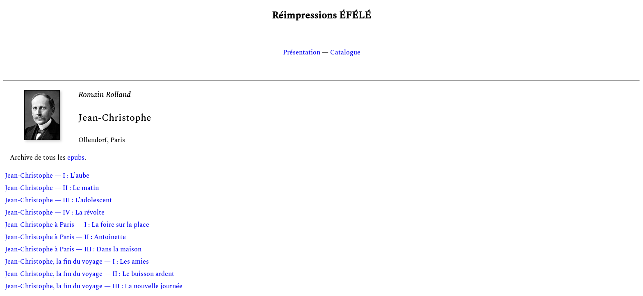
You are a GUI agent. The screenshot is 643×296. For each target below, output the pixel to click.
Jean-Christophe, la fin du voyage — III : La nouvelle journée (93, 286)
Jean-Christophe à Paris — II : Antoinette (65, 237)
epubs (75, 158)
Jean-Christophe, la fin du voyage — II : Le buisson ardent (89, 274)
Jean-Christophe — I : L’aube (47, 176)
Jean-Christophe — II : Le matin (52, 188)
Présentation (301, 52)
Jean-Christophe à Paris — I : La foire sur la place (77, 225)
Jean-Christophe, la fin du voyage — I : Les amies (77, 262)
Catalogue (345, 52)
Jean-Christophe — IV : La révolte (55, 212)
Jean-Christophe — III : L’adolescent (58, 200)
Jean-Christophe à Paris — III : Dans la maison (73, 249)
